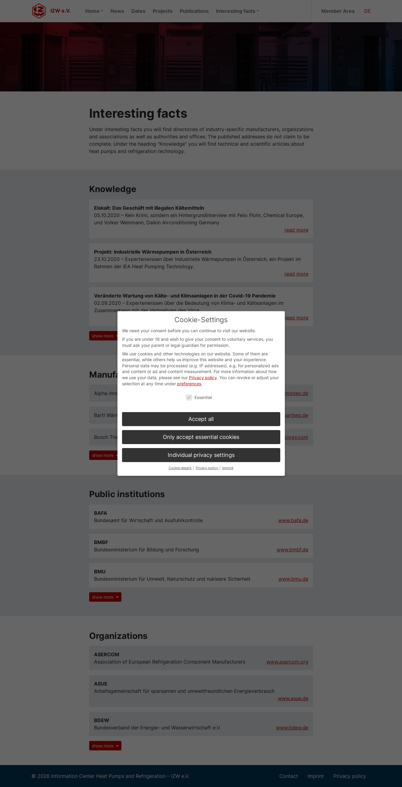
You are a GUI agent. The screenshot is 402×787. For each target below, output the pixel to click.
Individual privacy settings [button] (201, 446)
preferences (189, 374)
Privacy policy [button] (207, 459)
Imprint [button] (227, 459)
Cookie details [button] (180, 459)
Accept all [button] (201, 410)
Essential (199, 389)
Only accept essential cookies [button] (201, 428)
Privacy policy (203, 369)
